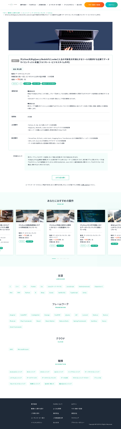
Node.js (95, 315)
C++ (17, 286)
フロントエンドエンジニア (17, 384)
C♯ (25, 286)
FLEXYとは (32, 5)
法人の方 (79, 5)
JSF (76, 315)
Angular (12, 315)
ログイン (74, 404)
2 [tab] (58, 258)
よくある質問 (57, 409)
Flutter (33, 286)
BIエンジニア (31, 372)
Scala (51, 292)
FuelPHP (57, 315)
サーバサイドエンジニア (92, 372)
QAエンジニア (58, 372)
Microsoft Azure (23, 349)
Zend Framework (16, 327)
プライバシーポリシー (77, 422)
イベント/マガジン (69, 5)
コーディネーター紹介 (55, 5)
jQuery (67, 315)
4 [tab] (64, 258)
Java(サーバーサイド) (54, 286)
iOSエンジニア (44, 372)
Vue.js (104, 321)
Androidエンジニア (16, 372)
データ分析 (64, 378)
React (39, 321)
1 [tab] (54, 258)
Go (42, 286)
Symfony (94, 321)
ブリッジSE (97, 378)
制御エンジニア (35, 384)
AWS (11, 349)
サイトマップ (75, 418)
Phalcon (12, 321)
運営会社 (74, 413)
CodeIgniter (35, 315)
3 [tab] (61, 258)
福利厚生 (56, 413)
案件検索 (34, 404)
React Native (50, 321)
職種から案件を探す (14, 13)
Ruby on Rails (64, 321)
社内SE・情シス (49, 384)
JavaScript (70, 286)
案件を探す (23, 5)
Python (50, 13)
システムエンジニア (16, 378)
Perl (11, 292)
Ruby (42, 292)
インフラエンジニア (74, 372)
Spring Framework (80, 321)
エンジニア (26, 13)
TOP (4, 13)
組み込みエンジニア (65, 384)
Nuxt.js (105, 315)
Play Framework (26, 321)
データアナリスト (32, 378)
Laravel (85, 315)
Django (47, 315)
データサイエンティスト (38, 13)
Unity (85, 292)
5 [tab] (68, 258)
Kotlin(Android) (84, 286)
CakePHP (23, 315)
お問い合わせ (85, 185)
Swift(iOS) (61, 292)
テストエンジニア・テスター (81, 378)
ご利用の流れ (42, 5)
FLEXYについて (57, 404)
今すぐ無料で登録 (76, 409)
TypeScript (74, 292)
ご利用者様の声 (58, 418)
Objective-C (99, 286)
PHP (19, 292)
